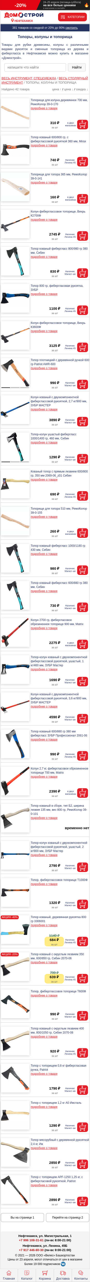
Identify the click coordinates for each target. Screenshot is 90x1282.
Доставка (63, 1274)
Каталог (26, 1274)
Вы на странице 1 (22, 1217)
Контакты (81, 1274)
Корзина (45, 1274)
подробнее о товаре (44, 108)
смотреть (72, 27)
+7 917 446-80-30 (31, 1250)
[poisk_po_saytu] (35, 67)
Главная (9, 1274)
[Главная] (23, 15)
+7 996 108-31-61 (31, 1240)
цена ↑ (56, 89)
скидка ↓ (82, 89)
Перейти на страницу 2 (67, 1217)
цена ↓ (68, 89)
